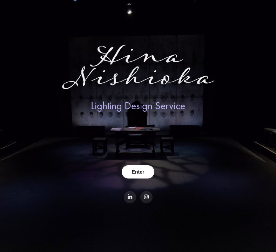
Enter (138, 172)
